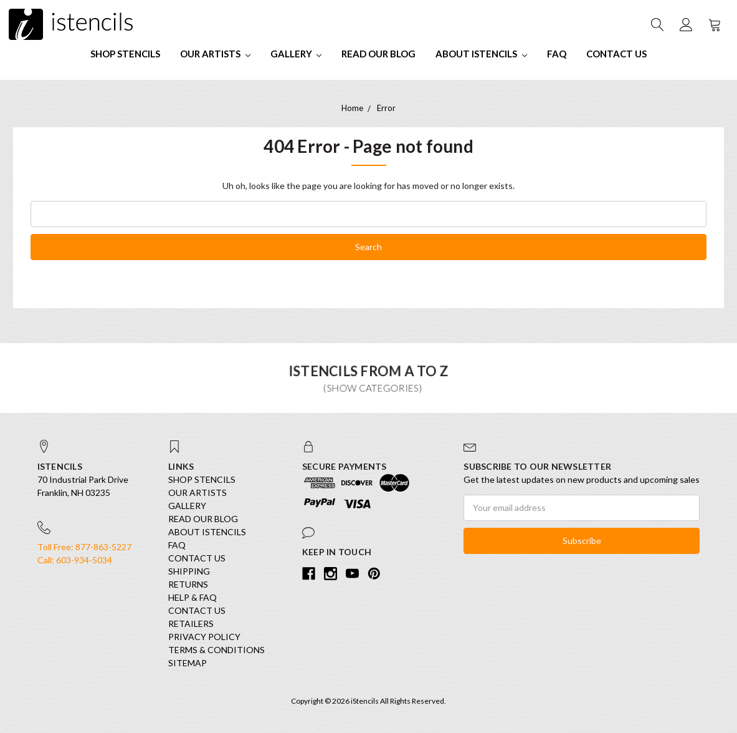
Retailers (191, 623)
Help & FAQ (192, 597)
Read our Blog (378, 53)
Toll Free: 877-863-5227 (84, 546)
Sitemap (187, 663)
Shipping (189, 571)
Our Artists (215, 53)
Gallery (296, 53)
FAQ (556, 53)
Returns (188, 584)
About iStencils (481, 53)
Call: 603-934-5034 (74, 560)
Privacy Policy (204, 636)
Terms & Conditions (216, 649)
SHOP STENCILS (125, 53)
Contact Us (616, 53)
